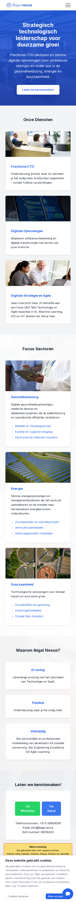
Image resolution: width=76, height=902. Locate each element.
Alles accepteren (58, 896)
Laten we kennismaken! (38, 89)
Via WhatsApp (27, 808)
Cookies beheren (18, 896)
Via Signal (51, 808)
